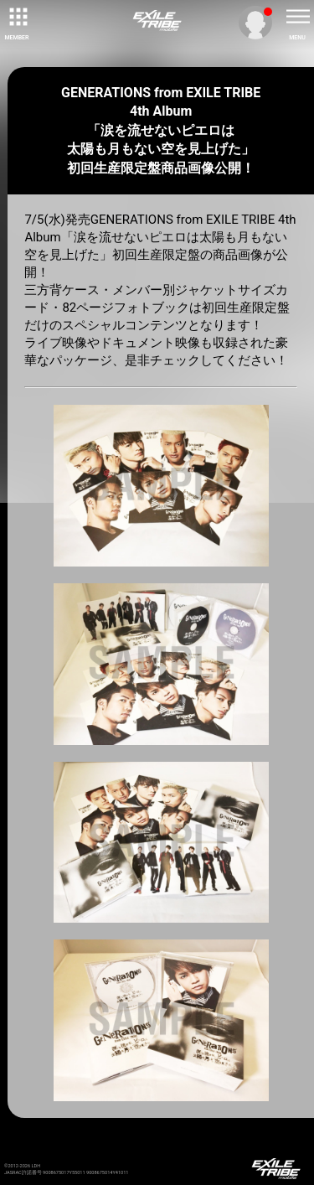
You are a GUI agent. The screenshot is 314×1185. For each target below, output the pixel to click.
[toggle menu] (297, 17)
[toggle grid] (16, 17)
